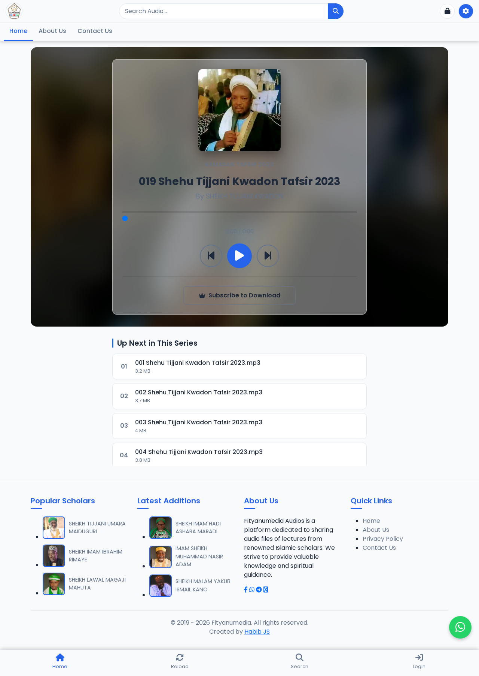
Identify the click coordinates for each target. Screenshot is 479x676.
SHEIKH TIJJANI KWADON (244, 196)
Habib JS (257, 631)
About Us (52, 31)
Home (18, 31)
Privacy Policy (383, 538)
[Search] (223, 11)
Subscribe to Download (239, 295)
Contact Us (94, 31)
